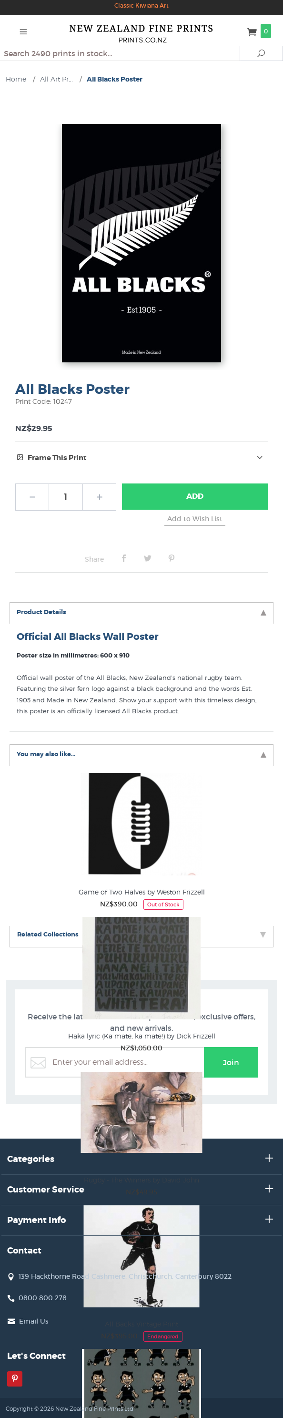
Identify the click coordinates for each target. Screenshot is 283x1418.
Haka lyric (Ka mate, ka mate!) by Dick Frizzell (141, 1036)
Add (194, 496)
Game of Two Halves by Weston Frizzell (142, 892)
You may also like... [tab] (141, 754)
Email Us (34, 1321)
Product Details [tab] (141, 612)
